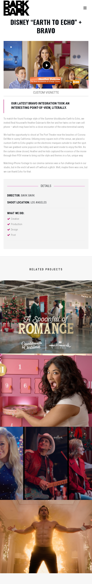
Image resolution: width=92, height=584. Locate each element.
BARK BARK (28, 195)
